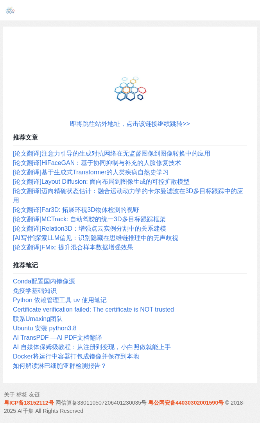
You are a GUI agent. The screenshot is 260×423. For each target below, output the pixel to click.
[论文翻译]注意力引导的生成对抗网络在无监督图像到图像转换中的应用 (111, 153)
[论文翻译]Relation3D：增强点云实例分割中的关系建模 (89, 228)
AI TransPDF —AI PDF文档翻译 (57, 337)
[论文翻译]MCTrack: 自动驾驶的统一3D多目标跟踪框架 (89, 219)
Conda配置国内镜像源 (44, 281)
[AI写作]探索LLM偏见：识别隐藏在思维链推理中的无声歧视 (95, 238)
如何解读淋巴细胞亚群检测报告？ (60, 365)
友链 (34, 394)
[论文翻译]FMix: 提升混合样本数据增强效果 (73, 247)
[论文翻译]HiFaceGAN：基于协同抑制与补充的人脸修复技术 (97, 163)
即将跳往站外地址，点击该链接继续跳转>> (130, 123)
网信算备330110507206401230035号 (101, 403)
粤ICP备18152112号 (29, 403)
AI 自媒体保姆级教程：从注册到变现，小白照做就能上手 (92, 347)
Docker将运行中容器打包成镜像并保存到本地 (76, 356)
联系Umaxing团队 (38, 318)
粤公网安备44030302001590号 (186, 403)
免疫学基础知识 (35, 290)
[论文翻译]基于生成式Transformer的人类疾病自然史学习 (91, 172)
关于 (9, 394)
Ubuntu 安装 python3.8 (45, 328)
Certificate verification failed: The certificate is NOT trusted (93, 309)
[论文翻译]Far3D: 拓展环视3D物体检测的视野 (76, 209)
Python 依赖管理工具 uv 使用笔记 (60, 300)
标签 (21, 394)
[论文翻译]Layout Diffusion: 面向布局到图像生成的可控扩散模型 (101, 181)
